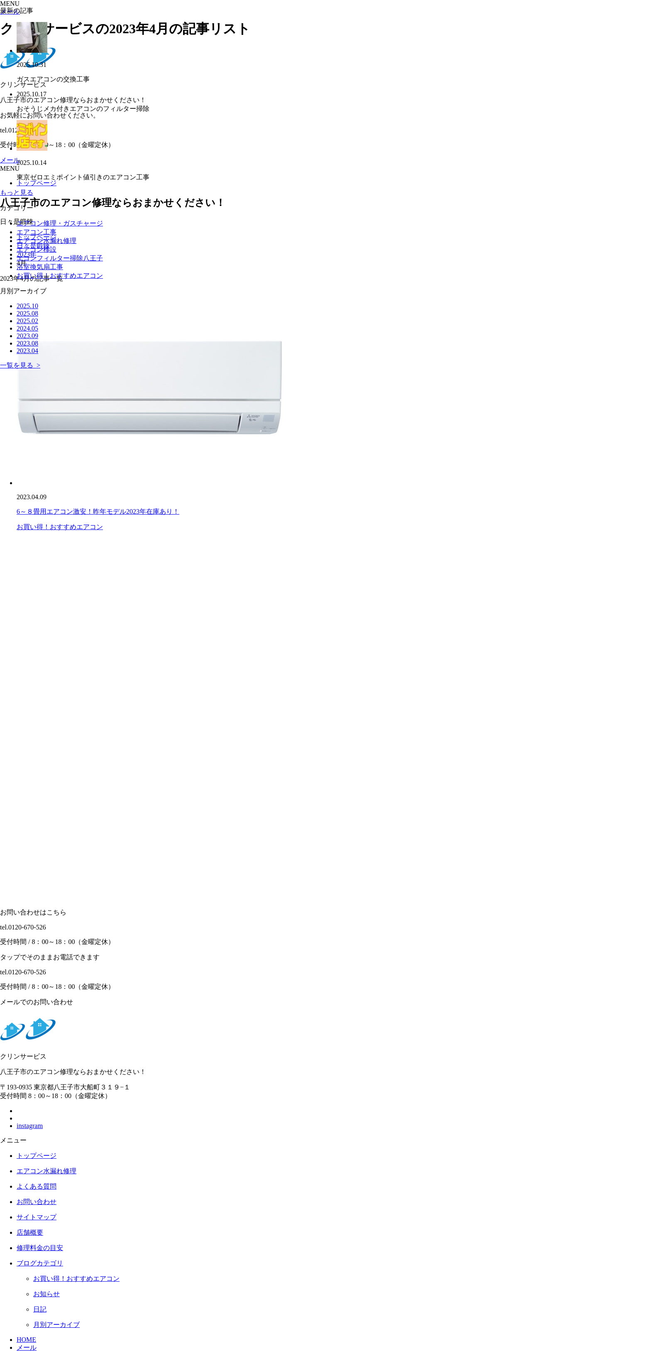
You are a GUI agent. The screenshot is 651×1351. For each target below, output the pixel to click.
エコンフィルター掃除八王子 (60, 258)
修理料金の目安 (40, 1247)
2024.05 (27, 328)
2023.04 (27, 350)
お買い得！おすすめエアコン (60, 526)
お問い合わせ (36, 1201)
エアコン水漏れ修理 (46, 240)
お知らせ (46, 1293)
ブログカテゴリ (40, 1263)
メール (27, 1347)
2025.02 (27, 320)
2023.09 (27, 335)
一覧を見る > (20, 365)
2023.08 (27, 343)
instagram (30, 1125)
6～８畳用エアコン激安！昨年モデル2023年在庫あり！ (98, 511)
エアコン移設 (36, 249)
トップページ (36, 1155)
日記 (39, 1309)
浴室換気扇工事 (40, 266)
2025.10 (27, 305)
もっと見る (16, 192)
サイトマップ (36, 1217)
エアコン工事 (36, 231)
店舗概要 (30, 1232)
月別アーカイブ (56, 1324)
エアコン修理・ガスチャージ (60, 223)
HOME (26, 1339)
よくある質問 (36, 1186)
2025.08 (27, 313)
